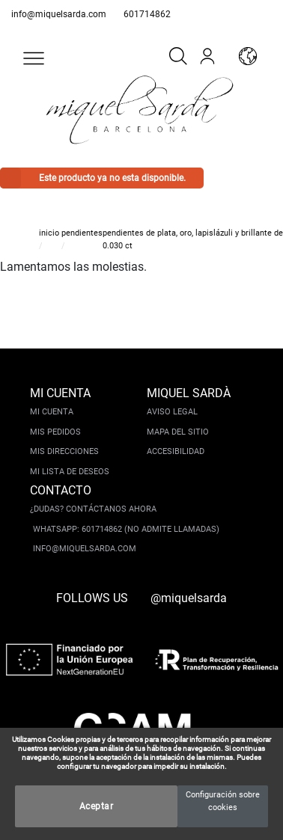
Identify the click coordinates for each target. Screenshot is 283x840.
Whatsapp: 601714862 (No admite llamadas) (126, 529)
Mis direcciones (64, 451)
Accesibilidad (175, 451)
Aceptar (96, 806)
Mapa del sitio (178, 432)
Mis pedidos (55, 432)
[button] (33, 58)
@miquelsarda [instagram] (188, 598)
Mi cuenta (51, 412)
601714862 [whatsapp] (147, 14)
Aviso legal (172, 412)
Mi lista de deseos (69, 471)
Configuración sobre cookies (223, 801)
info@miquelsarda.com (58, 14)
